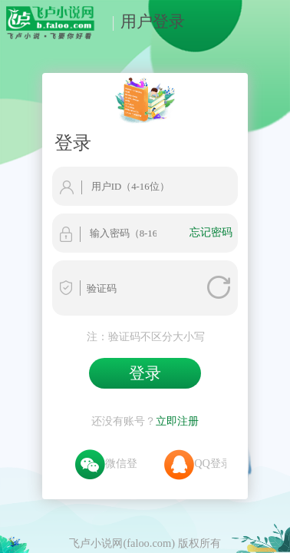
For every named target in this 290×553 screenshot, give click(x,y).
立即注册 (177, 344)
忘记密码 (243, 174)
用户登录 (144, 21)
